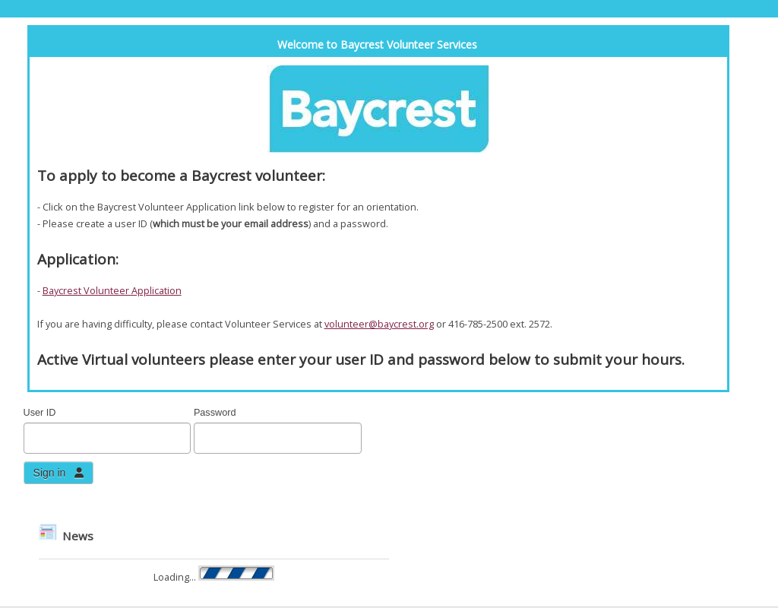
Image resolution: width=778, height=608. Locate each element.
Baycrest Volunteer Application (112, 290)
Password (215, 412)
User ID (40, 412)
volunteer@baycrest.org (379, 324)
